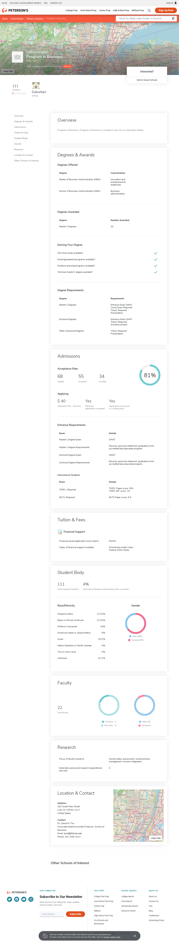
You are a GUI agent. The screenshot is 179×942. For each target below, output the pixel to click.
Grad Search (126, 901)
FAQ (45, 3)
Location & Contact (23, 155)
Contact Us (153, 901)
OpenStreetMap (160, 23)
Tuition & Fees (21, 132)
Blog (4, 3)
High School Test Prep (103, 915)
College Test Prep (101, 896)
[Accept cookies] (133, 936)
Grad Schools (17, 18)
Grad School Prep (88, 10)
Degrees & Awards (23, 121)
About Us (153, 896)
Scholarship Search (129, 906)
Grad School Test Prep (103, 901)
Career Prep (104, 10)
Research (18, 149)
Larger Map (8, 71)
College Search (127, 896)
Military (97, 911)
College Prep (72, 10)
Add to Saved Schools (147, 80)
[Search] (149, 10)
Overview (18, 115)
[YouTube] (23, 899)
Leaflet (145, 23)
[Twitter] (9, 899)
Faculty (17, 143)
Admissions (20, 127)
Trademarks (154, 915)
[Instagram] (30, 899)
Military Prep (138, 10)
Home (5, 18)
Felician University (35, 18)
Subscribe (75, 914)
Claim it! (67, 66)
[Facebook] (16, 899)
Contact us (56, 3)
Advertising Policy (156, 920)
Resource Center (128, 911)
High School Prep (121, 10)
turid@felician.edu (73, 833)
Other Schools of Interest (26, 160)
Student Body (21, 138)
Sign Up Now (166, 10)
